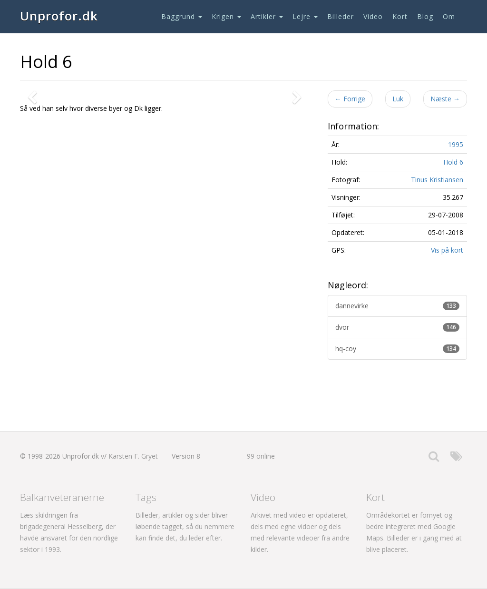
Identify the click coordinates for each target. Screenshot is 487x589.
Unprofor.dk (59, 15)
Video (373, 16)
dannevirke (397, 305)
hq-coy (397, 348)
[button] (34, 200)
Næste (445, 98)
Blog (425, 16)
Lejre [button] (305, 16)
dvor (397, 327)
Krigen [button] (226, 16)
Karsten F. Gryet (133, 456)
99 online (261, 456)
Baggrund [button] (181, 16)
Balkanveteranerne (62, 497)
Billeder (340, 16)
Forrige (350, 98)
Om (449, 16)
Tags (146, 497)
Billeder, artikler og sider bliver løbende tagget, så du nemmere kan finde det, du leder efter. (185, 526)
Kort (400, 16)
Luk (397, 98)
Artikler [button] (267, 16)
